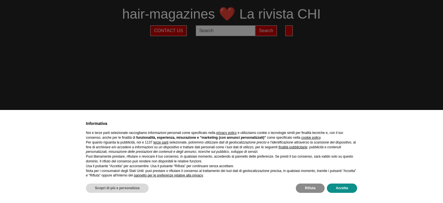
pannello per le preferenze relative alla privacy (168, 175)
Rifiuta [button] (310, 188)
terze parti (160, 142)
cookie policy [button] (310, 138)
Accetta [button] (342, 188)
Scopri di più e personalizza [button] (117, 188)
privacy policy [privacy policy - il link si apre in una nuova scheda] (226, 133)
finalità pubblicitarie (293, 147)
